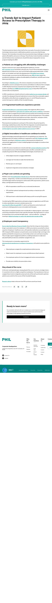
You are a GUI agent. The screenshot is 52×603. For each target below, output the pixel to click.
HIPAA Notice (47, 370)
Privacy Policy (39, 370)
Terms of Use (32, 370)
